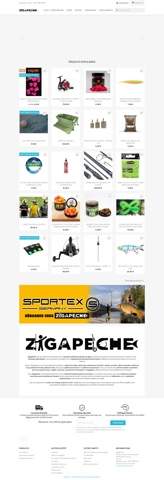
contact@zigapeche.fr (124, 466)
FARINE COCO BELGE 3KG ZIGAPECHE (130, 142)
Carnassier (90, 10)
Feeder (78, 10)
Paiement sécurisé (58, 464)
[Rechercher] (130, 10)
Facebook (21, 438)
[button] (28, 37)
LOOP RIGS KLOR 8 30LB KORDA (33, 141)
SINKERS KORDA (34, 266)
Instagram (26, 438)
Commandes (89, 455)
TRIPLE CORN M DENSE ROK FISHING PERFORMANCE (33, 100)
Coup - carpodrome (54, 10)
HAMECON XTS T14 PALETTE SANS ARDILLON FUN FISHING (130, 184)
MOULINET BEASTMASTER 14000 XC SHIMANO (66, 267)
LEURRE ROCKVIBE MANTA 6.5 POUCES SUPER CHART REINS (130, 225)
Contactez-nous (57, 467)
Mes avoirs (88, 458)
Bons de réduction (91, 464)
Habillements (106, 10)
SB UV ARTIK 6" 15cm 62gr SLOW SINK (130, 267)
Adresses (87, 461)
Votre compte (91, 448)
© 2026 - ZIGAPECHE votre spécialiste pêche (82, 477)
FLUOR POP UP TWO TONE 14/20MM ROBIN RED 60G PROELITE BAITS (66, 225)
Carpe (69, 10)
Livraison (54, 452)
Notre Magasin (57, 473)
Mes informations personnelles (96, 452)
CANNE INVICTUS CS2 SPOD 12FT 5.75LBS (98, 184)
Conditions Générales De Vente (63, 458)
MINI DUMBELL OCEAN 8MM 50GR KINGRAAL (98, 100)
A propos (54, 461)
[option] (82, 37)
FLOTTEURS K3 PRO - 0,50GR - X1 (98, 266)
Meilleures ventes (26, 458)
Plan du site (55, 470)
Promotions (23, 452)
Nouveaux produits (26, 455)
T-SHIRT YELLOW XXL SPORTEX (33, 224)
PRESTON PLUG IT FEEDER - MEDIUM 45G (98, 142)
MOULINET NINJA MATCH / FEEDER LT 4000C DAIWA (66, 100)
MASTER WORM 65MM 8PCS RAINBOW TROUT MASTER (130, 100)
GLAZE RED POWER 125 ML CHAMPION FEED (66, 184)
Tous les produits (135, 281)
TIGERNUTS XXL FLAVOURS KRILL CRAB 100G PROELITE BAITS (98, 225)
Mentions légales (58, 455)
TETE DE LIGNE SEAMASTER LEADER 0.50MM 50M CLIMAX (34, 184)
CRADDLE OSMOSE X (66, 141)
